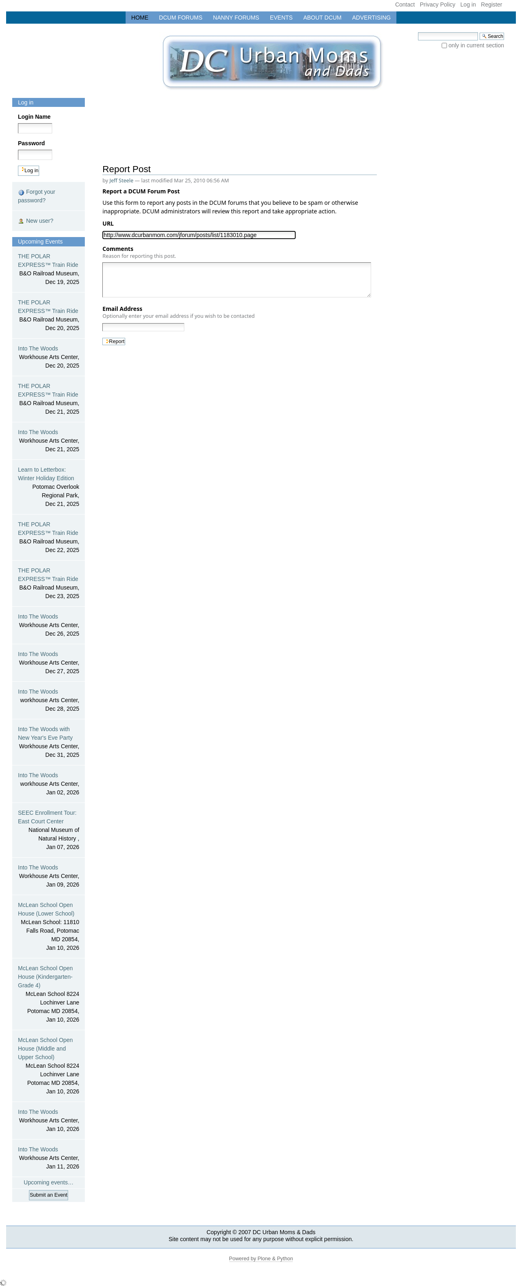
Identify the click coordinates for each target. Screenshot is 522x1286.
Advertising (371, 17)
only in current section (476, 45)
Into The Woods (48, 357)
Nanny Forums (236, 17)
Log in (468, 4)
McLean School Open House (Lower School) (48, 927)
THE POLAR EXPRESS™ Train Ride (48, 269)
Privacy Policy (437, 4)
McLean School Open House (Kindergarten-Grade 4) (48, 994)
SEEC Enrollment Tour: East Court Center (48, 830)
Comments (139, 252)
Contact (405, 4)
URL (109, 223)
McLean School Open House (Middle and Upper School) (48, 1066)
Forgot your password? (36, 196)
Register (491, 4)
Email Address (178, 312)
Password (31, 143)
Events (281, 17)
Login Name (34, 116)
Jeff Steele (122, 180)
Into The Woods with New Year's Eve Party (48, 742)
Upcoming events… (48, 1182)
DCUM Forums (181, 17)
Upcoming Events (40, 241)
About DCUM (322, 17)
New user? (35, 220)
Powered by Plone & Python (261, 1259)
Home (139, 17)
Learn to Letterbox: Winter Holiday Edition (48, 487)
